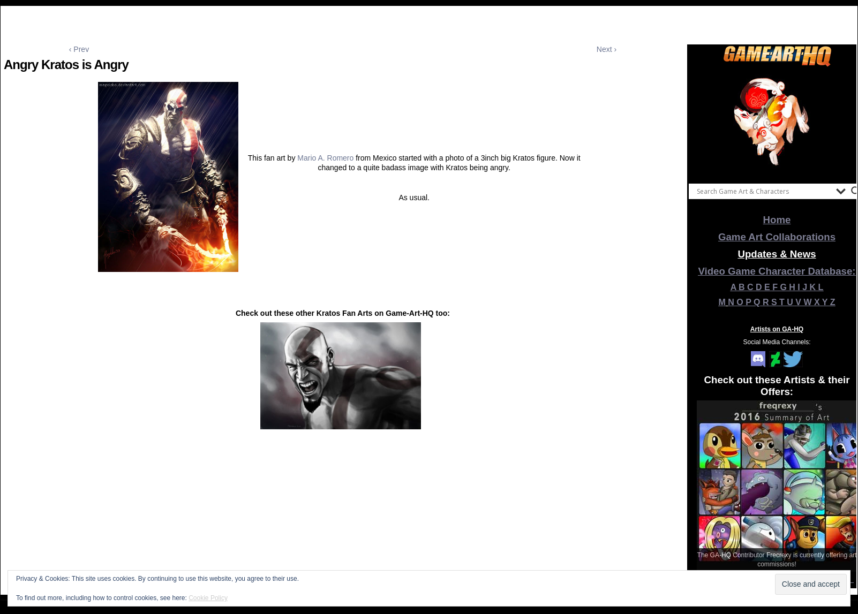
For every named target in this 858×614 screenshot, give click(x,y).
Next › (606, 49)
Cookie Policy (208, 598)
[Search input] (764, 191)
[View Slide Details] (777, 122)
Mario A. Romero (325, 158)
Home (777, 219)
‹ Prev (79, 49)
